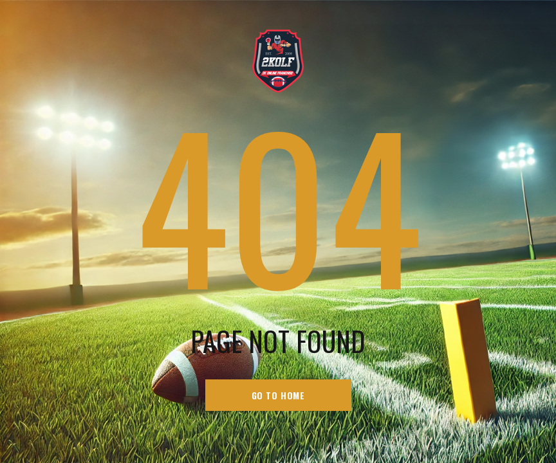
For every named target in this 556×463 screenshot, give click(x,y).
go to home (278, 395)
